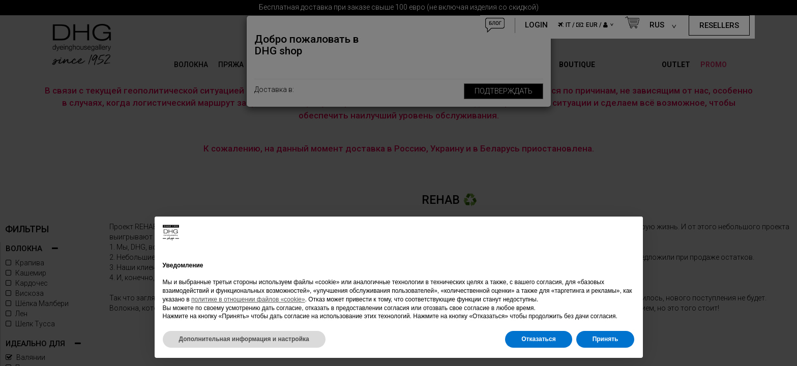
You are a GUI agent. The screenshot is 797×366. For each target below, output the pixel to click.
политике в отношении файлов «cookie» (248, 299)
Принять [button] (605, 339)
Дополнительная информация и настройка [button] (244, 339)
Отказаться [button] (538, 339)
